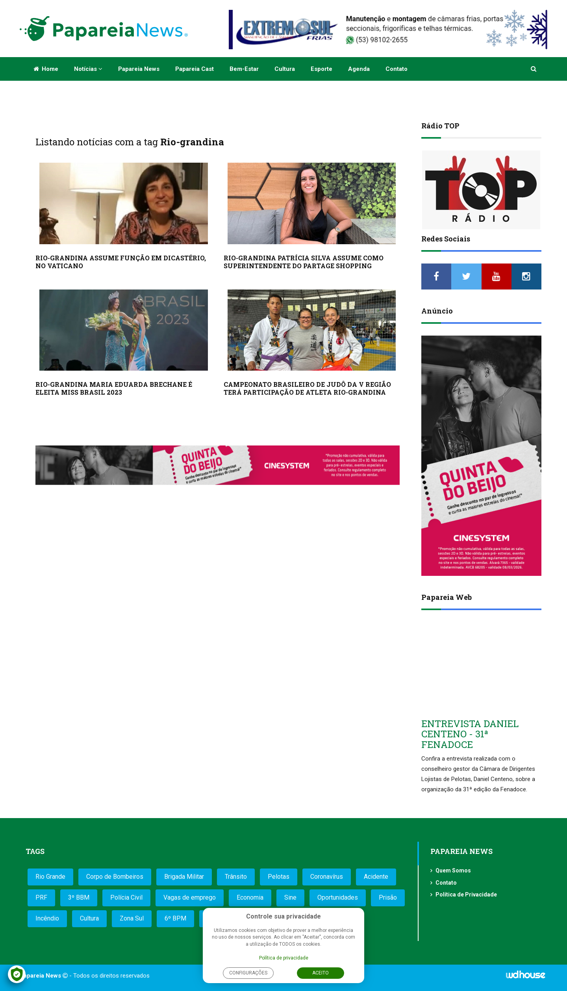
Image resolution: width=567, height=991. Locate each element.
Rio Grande (50, 876)
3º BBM (78, 897)
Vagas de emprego (189, 897)
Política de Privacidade (466, 894)
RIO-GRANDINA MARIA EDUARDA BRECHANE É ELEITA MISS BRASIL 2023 (113, 388)
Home (45, 68)
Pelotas (278, 876)
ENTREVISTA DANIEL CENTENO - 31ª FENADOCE (470, 734)
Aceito (320, 973)
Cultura (284, 68)
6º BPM (175, 918)
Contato (396, 68)
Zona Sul (132, 918)
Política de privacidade (283, 958)
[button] (534, 69)
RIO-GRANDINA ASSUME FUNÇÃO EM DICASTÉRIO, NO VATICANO (120, 262)
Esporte (321, 68)
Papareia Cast (194, 68)
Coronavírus (326, 876)
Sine (290, 897)
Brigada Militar (184, 876)
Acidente (376, 876)
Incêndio (47, 918)
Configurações (248, 973)
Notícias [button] (88, 68)
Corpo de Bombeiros (114, 876)
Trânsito (236, 876)
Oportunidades (337, 897)
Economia (250, 897)
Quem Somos (453, 870)
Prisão (388, 897)
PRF (41, 897)
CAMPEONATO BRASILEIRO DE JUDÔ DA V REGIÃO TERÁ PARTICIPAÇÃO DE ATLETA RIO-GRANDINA (307, 388)
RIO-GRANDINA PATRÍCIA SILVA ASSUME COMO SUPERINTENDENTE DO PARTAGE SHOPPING (304, 262)
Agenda (359, 68)
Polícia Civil (126, 897)
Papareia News (138, 68)
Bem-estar (244, 68)
